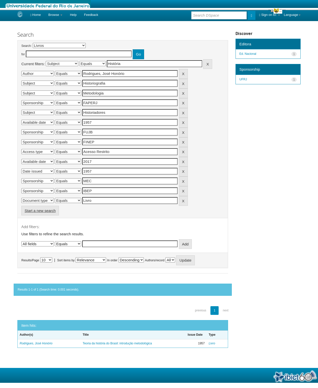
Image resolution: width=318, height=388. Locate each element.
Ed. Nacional (247, 54)
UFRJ (243, 79)
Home (35, 15)
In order (112, 260)
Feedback (91, 15)
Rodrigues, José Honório (36, 343)
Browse (55, 15)
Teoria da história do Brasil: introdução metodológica (117, 343)
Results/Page (30, 260)
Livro (212, 343)
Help (73, 15)
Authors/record (154, 260)
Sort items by (66, 260)
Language (292, 15)
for (23, 54)
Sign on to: (269, 15)
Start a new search (40, 211)
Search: (26, 46)
